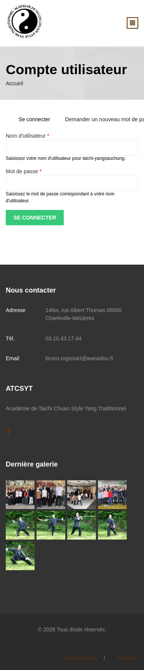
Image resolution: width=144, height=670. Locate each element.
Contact (126, 658)
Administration (80, 658)
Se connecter (37, 119)
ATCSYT (19, 388)
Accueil (14, 83)
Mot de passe (23, 171)
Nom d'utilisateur (27, 136)
